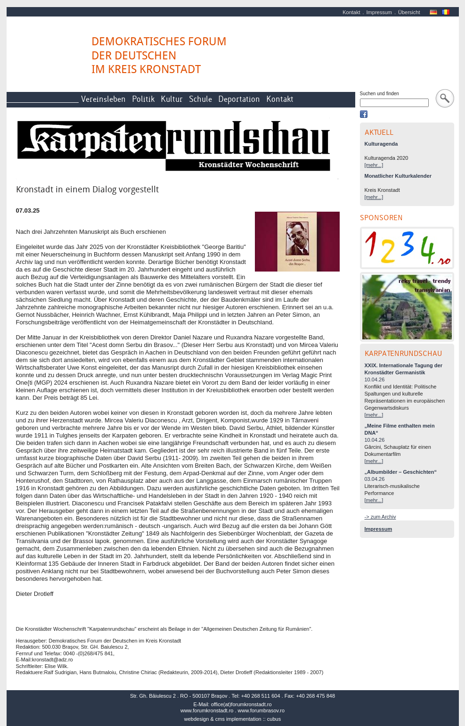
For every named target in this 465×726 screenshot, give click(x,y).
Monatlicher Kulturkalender (398, 176)
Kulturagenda (381, 144)
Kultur (172, 99)
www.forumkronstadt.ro (206, 710)
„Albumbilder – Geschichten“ (401, 472)
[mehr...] (374, 165)
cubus (274, 719)
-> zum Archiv (380, 517)
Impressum (379, 12)
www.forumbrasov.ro (261, 710)
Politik (143, 99)
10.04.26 (375, 379)
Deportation (239, 99)
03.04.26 (375, 479)
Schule (200, 99)
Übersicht (409, 12)
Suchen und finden (379, 93)
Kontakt (351, 12)
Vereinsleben (103, 99)
